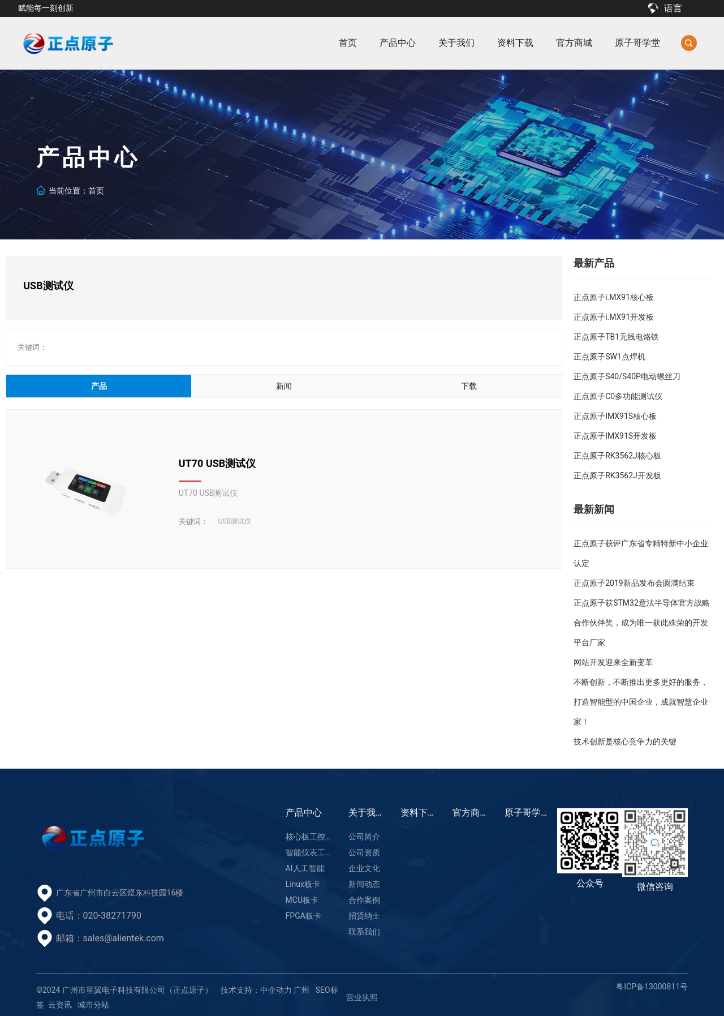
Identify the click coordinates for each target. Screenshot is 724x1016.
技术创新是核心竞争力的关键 (625, 741)
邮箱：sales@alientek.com (110, 938)
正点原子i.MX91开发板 (614, 316)
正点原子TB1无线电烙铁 (616, 336)
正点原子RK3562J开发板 (617, 475)
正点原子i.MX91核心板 (614, 297)
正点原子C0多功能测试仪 (618, 396)
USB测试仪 (234, 521)
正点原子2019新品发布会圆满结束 (634, 583)
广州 (301, 989)
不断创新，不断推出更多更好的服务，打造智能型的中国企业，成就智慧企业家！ (641, 702)
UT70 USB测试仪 (217, 463)
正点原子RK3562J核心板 (617, 455)
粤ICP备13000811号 (652, 986)
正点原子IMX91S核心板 (615, 416)
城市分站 (93, 1004)
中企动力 (276, 989)
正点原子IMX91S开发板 (615, 435)
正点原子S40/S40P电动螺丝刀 (627, 376)
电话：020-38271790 (98, 915)
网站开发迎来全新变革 (613, 662)
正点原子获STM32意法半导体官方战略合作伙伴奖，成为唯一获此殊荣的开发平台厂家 (642, 622)
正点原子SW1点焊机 (609, 356)
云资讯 (60, 1004)
